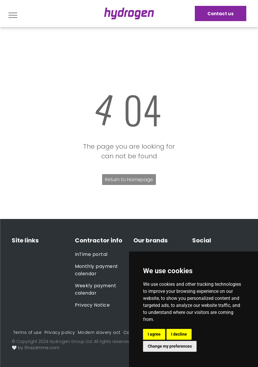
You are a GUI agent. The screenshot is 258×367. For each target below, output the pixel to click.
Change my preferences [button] (170, 346)
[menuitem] (100, 254)
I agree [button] (154, 334)
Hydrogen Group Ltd (70, 341)
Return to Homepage (129, 179)
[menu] (12, 15)
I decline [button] (179, 334)
